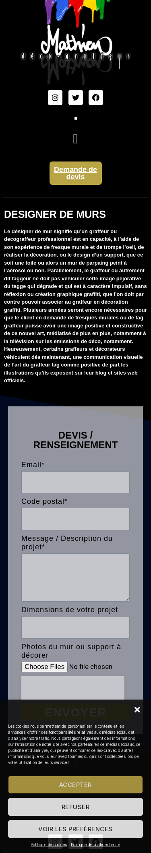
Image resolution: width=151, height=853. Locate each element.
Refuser (76, 807)
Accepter (75, 785)
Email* (33, 465)
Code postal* (44, 501)
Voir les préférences (75, 829)
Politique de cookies (49, 844)
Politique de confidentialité (95, 844)
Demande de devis (75, 173)
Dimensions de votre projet (69, 610)
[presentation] (72, 688)
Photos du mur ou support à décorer (71, 651)
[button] (138, 710)
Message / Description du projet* (67, 542)
